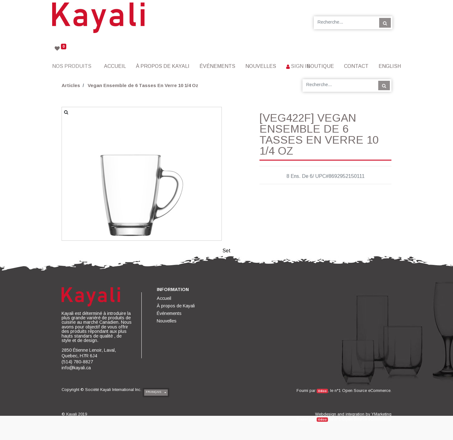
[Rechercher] (385, 22)
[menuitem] (115, 66)
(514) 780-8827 (77, 361)
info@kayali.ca (76, 367)
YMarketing (381, 414)
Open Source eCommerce (366, 390)
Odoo (322, 391)
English (390, 66)
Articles (71, 85)
